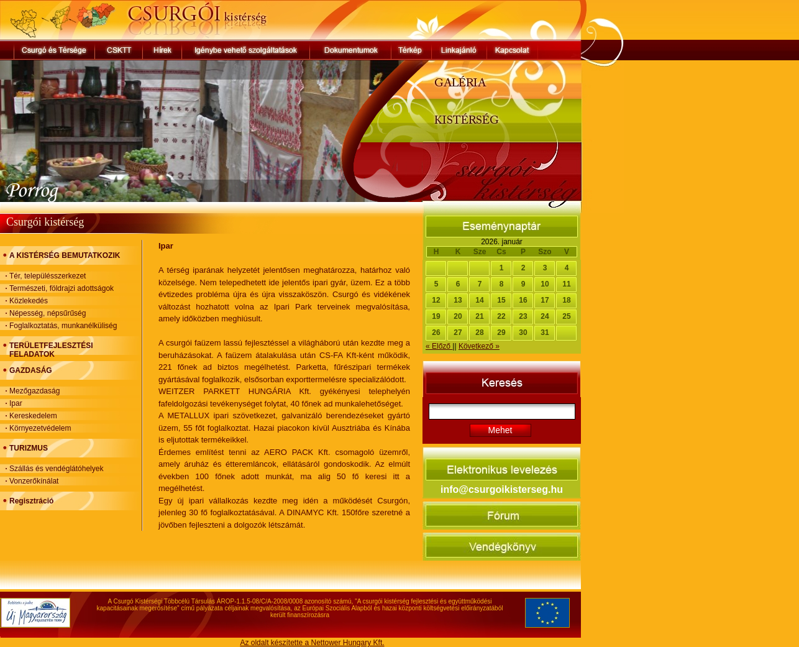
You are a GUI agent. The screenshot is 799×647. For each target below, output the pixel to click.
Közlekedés (28, 300)
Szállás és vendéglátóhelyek (56, 468)
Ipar (15, 403)
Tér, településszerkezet (47, 276)
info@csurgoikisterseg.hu (502, 489)
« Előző (439, 346)
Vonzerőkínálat (33, 481)
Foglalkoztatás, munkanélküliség (63, 325)
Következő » (479, 346)
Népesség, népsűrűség (47, 313)
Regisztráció (31, 501)
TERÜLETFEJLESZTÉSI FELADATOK (51, 350)
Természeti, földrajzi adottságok (61, 288)
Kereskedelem (33, 415)
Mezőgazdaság (34, 391)
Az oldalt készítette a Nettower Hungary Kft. (312, 642)
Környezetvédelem (40, 428)
